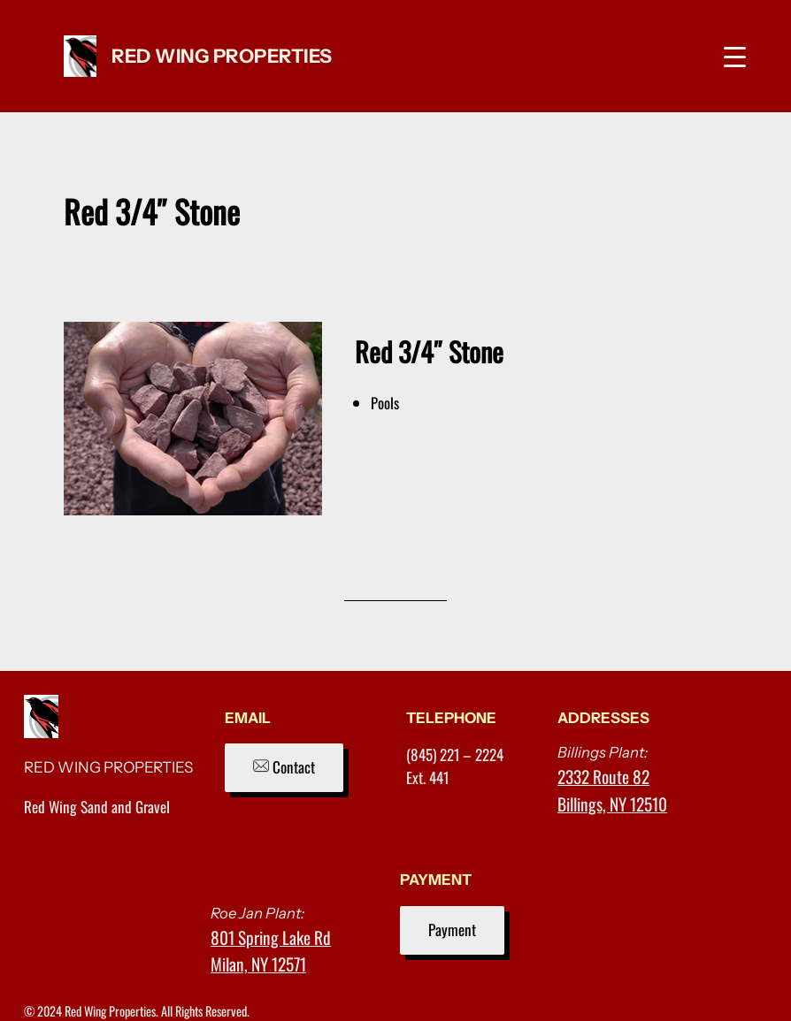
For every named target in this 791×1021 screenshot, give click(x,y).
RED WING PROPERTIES (222, 55)
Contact (284, 767)
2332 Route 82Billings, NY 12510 (612, 790)
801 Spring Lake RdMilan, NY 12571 (271, 951)
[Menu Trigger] (734, 56)
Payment (452, 929)
